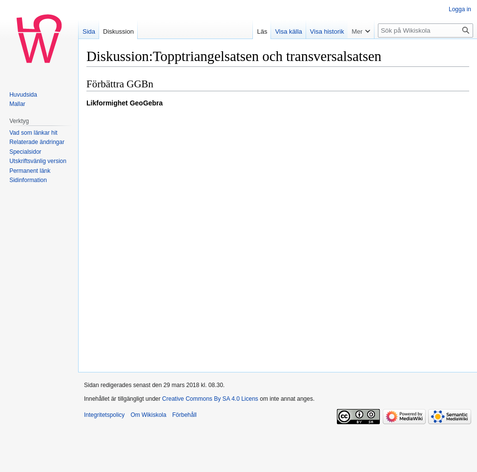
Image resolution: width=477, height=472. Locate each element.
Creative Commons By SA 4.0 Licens (210, 398)
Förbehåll (184, 414)
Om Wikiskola (148, 414)
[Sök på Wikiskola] (425, 30)
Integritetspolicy (104, 414)
